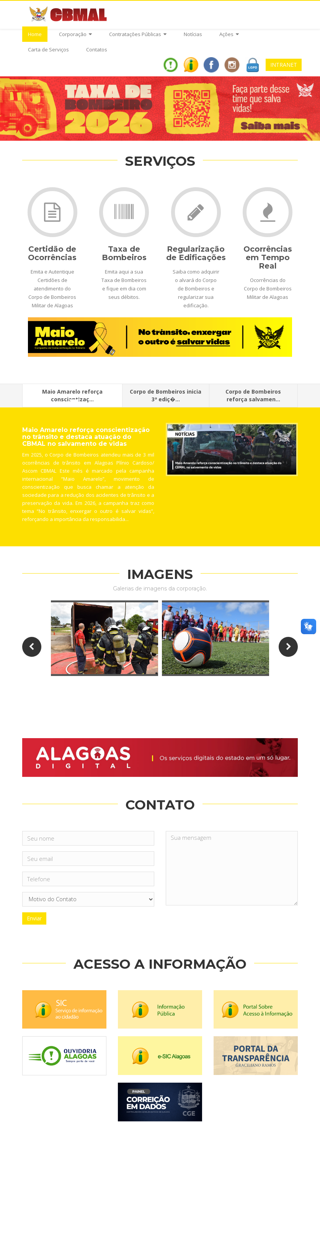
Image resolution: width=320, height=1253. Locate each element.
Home (35, 34)
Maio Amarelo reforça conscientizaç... (72, 397)
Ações (229, 34)
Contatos (96, 49)
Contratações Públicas (138, 34)
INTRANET (283, 64)
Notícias (193, 34)
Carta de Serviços (48, 49)
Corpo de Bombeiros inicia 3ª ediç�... (165, 395)
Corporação (75, 34)
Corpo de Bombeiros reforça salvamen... (253, 395)
